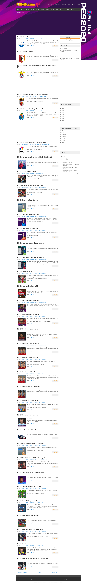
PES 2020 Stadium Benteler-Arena (26, 37)
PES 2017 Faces (33, 302)
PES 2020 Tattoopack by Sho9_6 (25, 271)
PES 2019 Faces (33, 187)
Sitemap (78, 4)
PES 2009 (62, 108)
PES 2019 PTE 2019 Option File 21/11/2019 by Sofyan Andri (32, 458)
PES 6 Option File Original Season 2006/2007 (68, 53)
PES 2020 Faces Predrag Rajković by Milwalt (28, 214)
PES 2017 (32, 9)
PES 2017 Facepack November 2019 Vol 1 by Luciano (30, 529)
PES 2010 (52, 9)
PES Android (62, 140)
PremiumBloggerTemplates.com (57, 582)
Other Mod (62, 132)
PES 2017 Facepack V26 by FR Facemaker (27, 501)
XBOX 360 (72, 9)
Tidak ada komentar (43, 38)
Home (48, 4)
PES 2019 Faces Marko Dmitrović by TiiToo (28, 200)
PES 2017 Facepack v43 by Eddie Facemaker (28, 515)
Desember (64, 158)
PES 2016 (37, 9)
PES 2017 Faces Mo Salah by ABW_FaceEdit (28, 314)
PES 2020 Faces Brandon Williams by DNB (27, 286)
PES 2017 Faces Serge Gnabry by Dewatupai (28, 343)
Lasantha (50, 582)
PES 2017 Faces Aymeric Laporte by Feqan (27, 415)
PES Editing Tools (20, 12)
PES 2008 (62, 106)
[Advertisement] (48, 24)
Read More (55, 45)
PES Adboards (62, 138)
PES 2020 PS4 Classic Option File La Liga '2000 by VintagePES (32, 142)
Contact (73, 4)
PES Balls (62, 142)
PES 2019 (22, 9)
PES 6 (57, 9)
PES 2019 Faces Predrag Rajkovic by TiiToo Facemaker (31, 443)
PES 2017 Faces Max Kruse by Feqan (26, 543)
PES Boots (62, 144)
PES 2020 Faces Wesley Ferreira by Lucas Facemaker (30, 472)
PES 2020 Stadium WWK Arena (25, 51)
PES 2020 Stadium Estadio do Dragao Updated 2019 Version (32, 109)
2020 (62, 154)
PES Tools (32, 431)
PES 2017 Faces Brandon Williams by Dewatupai (29, 372)
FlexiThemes (40, 582)
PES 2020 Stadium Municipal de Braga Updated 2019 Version (32, 94)
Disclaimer (64, 4)
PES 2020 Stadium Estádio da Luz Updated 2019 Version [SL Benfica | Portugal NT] (37, 66)
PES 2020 (32, 144)
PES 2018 (27, 9)
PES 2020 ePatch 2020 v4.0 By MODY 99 (27, 171)
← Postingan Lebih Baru (22, 572)
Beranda (39, 572)
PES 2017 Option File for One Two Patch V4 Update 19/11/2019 (33, 558)
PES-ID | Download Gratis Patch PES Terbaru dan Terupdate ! (48, 579)
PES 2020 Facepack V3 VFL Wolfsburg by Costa (29, 486)
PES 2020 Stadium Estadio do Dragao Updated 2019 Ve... (69, 171)
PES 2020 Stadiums (34, 38)
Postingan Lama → (54, 572)
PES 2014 (62, 118)
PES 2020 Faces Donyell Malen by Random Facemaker (30, 257)
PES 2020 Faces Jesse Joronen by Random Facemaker (30, 243)
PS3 (68, 9)
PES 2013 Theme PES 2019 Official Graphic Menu (69, 56)
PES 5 (61, 9)
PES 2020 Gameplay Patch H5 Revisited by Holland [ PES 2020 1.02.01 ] (35, 157)
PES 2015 (62, 120)
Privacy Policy (57, 4)
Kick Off (61, 130)
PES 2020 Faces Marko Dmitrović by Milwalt (28, 228)
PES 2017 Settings (63, 48)
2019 (62, 156)
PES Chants (62, 146)
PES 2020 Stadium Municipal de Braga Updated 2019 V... (69, 168)
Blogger (66, 579)
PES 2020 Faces (33, 216)
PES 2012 (62, 114)
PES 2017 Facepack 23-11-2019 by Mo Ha (27, 400)
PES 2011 (47, 9)
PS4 (64, 9)
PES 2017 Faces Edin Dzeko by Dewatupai (27, 357)
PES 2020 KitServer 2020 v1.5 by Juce (27, 429)
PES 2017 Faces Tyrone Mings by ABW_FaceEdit (29, 300)
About (52, 4)
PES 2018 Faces (63, 136)
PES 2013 (42, 9)
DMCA (69, 4)
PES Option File (38, 459)
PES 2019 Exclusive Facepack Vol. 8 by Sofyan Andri (30, 185)
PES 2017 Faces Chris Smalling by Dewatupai (28, 386)
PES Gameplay (33, 158)
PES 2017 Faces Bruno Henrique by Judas (27, 329)
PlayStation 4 (37, 144)
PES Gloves (62, 149)
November (64, 159)
